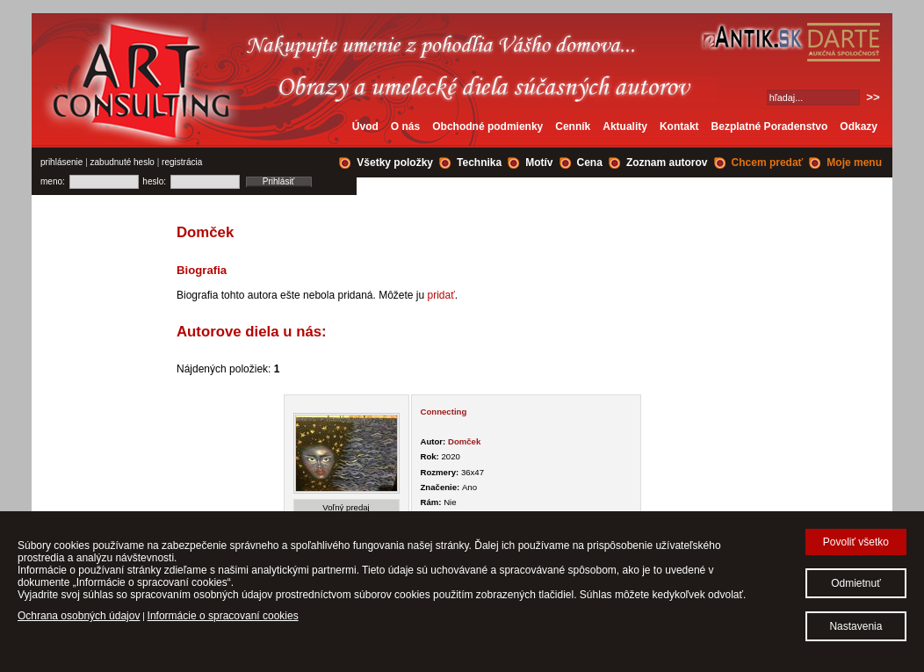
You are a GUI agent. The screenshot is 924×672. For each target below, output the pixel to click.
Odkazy (858, 126)
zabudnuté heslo (122, 162)
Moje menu (854, 162)
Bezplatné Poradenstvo (769, 126)
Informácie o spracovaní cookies (223, 616)
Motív (538, 162)
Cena (590, 162)
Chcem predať (768, 162)
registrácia (182, 162)
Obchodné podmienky (487, 126)
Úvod (365, 126)
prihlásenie (61, 162)
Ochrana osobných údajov (79, 616)
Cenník (572, 126)
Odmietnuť (856, 583)
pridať (441, 295)
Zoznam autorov (667, 162)
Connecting (444, 411)
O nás (405, 126)
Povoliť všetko (856, 542)
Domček (464, 441)
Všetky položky (395, 162)
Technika (479, 162)
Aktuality (625, 126)
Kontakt (679, 126)
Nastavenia (855, 626)
